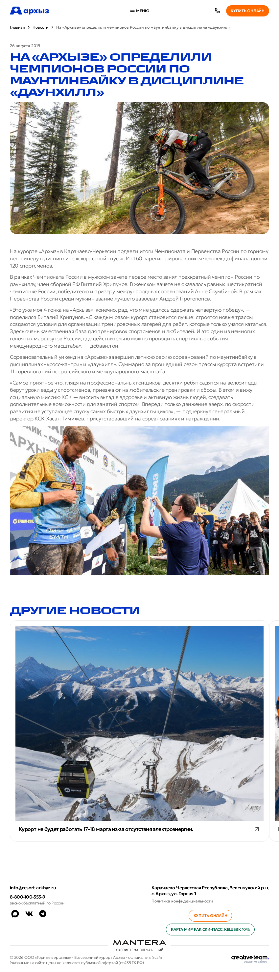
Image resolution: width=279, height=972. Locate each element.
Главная (17, 27)
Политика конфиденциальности (182, 901)
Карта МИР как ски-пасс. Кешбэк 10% (210, 929)
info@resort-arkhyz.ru (33, 888)
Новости (40, 27)
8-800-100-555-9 (27, 897)
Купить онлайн (248, 10)
